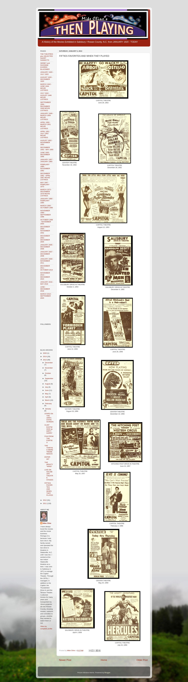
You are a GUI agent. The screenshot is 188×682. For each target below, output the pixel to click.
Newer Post (65, 660)
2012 (45, 500)
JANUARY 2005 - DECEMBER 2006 (46, 247)
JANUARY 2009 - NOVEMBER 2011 (46, 261)
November (49, 368)
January (48, 409)
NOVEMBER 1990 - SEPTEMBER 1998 (45, 214)
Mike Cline (47, 523)
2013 (45, 360)
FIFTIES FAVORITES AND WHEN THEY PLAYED (49, 489)
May (47, 394)
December (49, 363)
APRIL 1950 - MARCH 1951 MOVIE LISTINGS (45, 125)
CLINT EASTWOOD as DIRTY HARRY (49, 429)
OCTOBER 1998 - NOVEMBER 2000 (46, 222)
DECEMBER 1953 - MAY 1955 (46, 148)
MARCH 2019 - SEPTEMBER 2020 (46, 296)
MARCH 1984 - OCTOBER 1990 (46, 207)
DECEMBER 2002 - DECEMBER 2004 (45, 239)
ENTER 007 (47, 458)
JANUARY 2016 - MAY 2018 (46, 283)
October (48, 373)
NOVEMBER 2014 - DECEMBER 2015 (45, 276)
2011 (45, 503)
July (46, 387)
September (49, 378)
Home (104, 660)
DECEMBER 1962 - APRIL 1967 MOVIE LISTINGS (45, 177)
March (47, 400)
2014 (45, 356)
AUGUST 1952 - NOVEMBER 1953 (46, 142)
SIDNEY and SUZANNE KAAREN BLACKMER (45, 66)
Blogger (107, 673)
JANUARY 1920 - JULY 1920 (46, 73)
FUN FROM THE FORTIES (49, 439)
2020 (45, 353)
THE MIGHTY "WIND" (49, 464)
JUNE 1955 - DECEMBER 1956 (45, 154)
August (48, 384)
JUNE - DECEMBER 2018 (45, 289)
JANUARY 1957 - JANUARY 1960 (46, 160)
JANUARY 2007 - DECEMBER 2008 (46, 254)
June (47, 390)
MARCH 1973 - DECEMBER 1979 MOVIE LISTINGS (46, 193)
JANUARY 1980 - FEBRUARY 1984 (46, 201)
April (47, 397)
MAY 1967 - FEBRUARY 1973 (44, 185)
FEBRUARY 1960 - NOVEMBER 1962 (45, 168)
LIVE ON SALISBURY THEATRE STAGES (49, 475)
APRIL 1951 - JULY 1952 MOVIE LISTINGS (45, 135)
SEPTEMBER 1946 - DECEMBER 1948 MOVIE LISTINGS (45, 106)
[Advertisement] (48, 311)
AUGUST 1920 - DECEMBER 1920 (46, 79)
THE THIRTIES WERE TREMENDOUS (49, 450)
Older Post (142, 660)
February (48, 403)
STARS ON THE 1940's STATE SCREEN (49, 418)
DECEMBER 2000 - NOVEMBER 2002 (45, 230)
